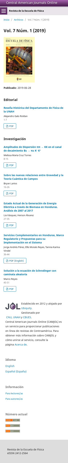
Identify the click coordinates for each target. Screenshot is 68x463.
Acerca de (21, 344)
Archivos (18, 19)
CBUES (27, 317)
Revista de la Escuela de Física (26, 10)
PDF (11, 126)
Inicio (6, 19)
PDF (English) (16, 260)
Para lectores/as (14, 393)
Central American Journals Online (31, 2)
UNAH (16, 317)
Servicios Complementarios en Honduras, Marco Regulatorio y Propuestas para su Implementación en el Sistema (34, 238)
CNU (9, 317)
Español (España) (15, 371)
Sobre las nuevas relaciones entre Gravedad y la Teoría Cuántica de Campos (33, 176)
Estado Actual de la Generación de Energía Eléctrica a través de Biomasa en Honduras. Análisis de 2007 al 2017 (31, 207)
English (10, 366)
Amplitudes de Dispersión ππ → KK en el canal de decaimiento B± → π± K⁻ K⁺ (32, 148)
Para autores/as (14, 398)
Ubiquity (26, 308)
